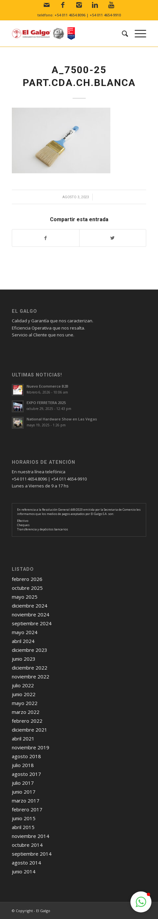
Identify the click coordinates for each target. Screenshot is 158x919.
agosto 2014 (26, 862)
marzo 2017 (25, 800)
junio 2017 (23, 791)
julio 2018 (23, 765)
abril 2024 (23, 641)
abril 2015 (23, 827)
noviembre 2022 (30, 676)
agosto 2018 (26, 756)
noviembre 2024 (30, 614)
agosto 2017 (26, 774)
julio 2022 (23, 685)
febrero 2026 (27, 579)
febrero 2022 (27, 720)
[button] (140, 901)
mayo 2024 (24, 632)
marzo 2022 (25, 712)
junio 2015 (23, 818)
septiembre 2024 (32, 623)
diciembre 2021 (29, 729)
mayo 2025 (24, 596)
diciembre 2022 (29, 667)
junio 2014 (23, 871)
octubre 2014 (27, 845)
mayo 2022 (24, 703)
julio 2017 (23, 783)
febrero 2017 (27, 809)
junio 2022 (23, 694)
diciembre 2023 (29, 650)
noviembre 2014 (30, 836)
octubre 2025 (27, 588)
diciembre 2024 (29, 605)
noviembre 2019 (30, 747)
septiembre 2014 (32, 853)
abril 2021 (23, 738)
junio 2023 (23, 658)
